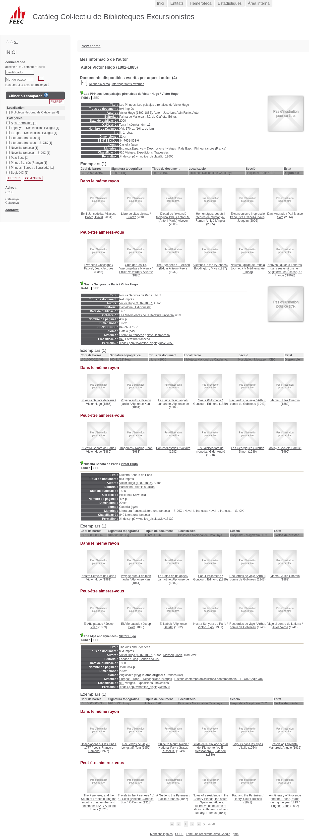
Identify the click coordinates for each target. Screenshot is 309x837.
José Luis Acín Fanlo (177, 112)
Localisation (16, 107)
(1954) (248, 745)
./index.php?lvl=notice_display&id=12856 (146, 343)
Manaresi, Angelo (280, 747)
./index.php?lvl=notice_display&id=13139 (146, 519)
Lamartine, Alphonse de (173, 404)
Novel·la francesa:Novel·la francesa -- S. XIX (214, 511)
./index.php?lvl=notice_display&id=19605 (146, 156)
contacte (12, 210)
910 (121, 152)
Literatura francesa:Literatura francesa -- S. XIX (150, 511)
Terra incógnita (129, 124)
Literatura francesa (131, 335)
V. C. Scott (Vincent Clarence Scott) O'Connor (136, 799)
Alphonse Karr (140, 404)
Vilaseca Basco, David (100, 215)
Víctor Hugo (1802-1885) (135, 112)
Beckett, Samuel (290, 448)
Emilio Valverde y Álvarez (136, 272)
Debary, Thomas (206, 813)
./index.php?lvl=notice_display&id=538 (144, 687)
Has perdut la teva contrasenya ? (27, 85)
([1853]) (248, 268)
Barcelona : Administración (137, 487)
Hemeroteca (200, 3)
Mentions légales (161, 834)
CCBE (179, 834)
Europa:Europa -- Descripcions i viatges (145, 679)
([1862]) (285, 270)
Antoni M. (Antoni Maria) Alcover (174, 218)
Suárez (131, 217)
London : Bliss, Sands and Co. (139, 659)
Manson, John (172, 655)
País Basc (185, 148)
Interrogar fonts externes (128, 84)
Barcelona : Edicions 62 (135, 307)
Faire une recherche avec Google (208, 834)
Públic (85, 98)
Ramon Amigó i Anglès (210, 220)
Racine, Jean (143, 448)
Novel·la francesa (158, 335)
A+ (16, 42)
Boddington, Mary (205, 268)
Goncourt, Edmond (205, 404)
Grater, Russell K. (175, 749)
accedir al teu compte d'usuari (25, 67)
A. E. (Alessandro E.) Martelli (210, 749)
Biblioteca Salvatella (132, 495)
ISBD (96, 98)
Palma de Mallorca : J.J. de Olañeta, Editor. (148, 116)
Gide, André (217, 451)
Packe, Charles (168, 799)
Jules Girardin (290, 400)
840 (121, 339)
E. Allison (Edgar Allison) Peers (174, 266)
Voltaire (185, 448)
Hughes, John (280, 806)
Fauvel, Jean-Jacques (98, 268)
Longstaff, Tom (131, 747)
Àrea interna (259, 3)
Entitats (177, 3)
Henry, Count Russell (248, 799)
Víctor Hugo (170, 94)
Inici (160, 3)
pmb (236, 834)
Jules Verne (280, 627)
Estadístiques (230, 3)
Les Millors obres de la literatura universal (146, 315)
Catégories (15, 118)
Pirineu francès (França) (210, 148)
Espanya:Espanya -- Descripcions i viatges (147, 148)
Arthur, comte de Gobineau (248, 402)
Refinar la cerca (99, 84)
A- (8, 41)
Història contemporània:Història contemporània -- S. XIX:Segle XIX (218, 679)
